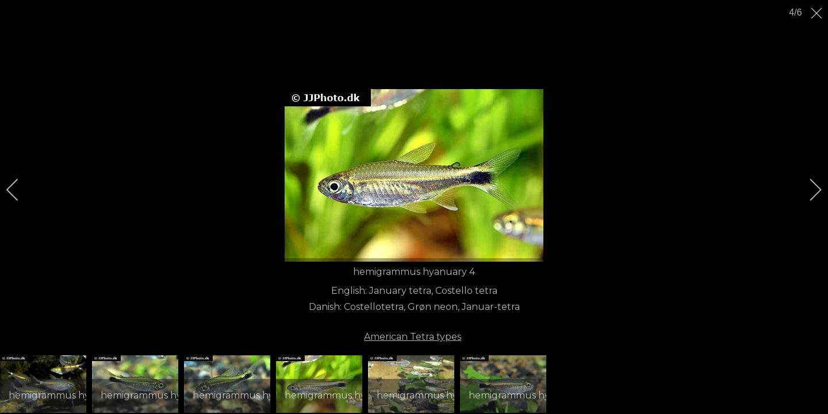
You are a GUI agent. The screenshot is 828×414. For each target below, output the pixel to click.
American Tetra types (412, 336)
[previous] (20, 189)
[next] (808, 189)
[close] (817, 13)
